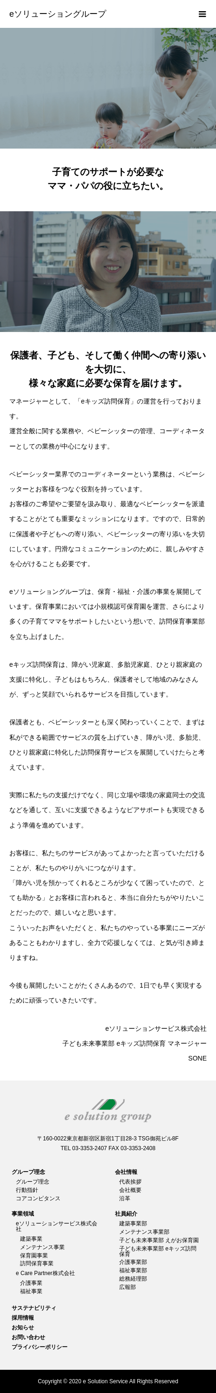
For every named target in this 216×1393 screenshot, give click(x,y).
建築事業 (31, 1239)
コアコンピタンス (38, 1198)
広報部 (127, 1287)
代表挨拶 (130, 1182)
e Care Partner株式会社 (45, 1273)
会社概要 (130, 1190)
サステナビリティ (34, 1308)
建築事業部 (133, 1223)
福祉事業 (31, 1291)
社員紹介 (126, 1214)
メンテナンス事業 (42, 1247)
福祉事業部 (133, 1270)
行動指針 (27, 1190)
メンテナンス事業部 (144, 1232)
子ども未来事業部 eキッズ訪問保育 (157, 1251)
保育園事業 (34, 1255)
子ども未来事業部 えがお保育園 (159, 1240)
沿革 (124, 1198)
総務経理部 (133, 1279)
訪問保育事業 (37, 1263)
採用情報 (23, 1318)
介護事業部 (133, 1262)
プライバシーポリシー (40, 1347)
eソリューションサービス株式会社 (56, 1226)
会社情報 (126, 1172)
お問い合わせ (28, 1337)
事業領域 (23, 1214)
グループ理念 (28, 1172)
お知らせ (23, 1327)
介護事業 (31, 1283)
